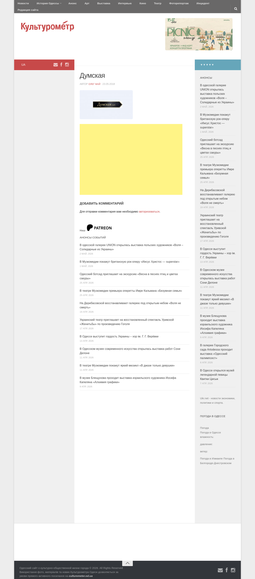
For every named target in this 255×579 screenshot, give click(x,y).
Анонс (66, 4)
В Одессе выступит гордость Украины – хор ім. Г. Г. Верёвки (119, 332)
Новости (22, 4)
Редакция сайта (196, 4)
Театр (135, 4)
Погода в (210, 428)
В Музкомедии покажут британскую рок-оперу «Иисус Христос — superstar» (130, 257)
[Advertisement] (131, 155)
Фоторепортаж (153, 4)
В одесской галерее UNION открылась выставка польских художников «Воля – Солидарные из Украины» (217, 90)
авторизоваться (149, 207)
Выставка (91, 4)
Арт (77, 4)
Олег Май (95, 79)
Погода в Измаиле (211, 454)
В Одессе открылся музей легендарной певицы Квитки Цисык (217, 370)
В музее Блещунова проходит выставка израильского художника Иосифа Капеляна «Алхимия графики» (216, 320)
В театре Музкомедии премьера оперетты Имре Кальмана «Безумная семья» (131, 286)
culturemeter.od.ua (81, 571)
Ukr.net (204, 394)
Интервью (108, 4)
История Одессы (44, 4)
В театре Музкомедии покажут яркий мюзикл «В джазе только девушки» (127, 361)
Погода (204, 423)
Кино (123, 4)
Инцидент (174, 4)
